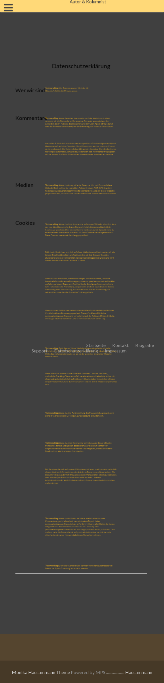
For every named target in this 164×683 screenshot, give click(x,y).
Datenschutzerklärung (76, 90)
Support (39, 90)
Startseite (96, 84)
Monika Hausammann (33, 672)
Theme (63, 672)
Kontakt (120, 84)
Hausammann (138, 672)
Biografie (144, 84)
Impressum (116, 90)
